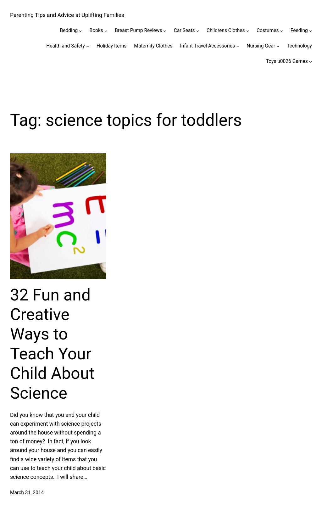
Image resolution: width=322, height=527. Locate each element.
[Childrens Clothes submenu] (247, 30)
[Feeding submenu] (310, 30)
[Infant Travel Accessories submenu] (237, 46)
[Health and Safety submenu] (87, 46)
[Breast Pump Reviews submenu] (164, 30)
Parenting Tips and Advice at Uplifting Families (67, 15)
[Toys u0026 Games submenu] (310, 61)
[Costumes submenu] (281, 30)
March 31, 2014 (27, 493)
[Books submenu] (105, 30)
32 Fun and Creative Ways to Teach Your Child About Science (52, 344)
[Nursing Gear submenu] (277, 46)
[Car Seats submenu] (197, 30)
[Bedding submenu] (80, 30)
